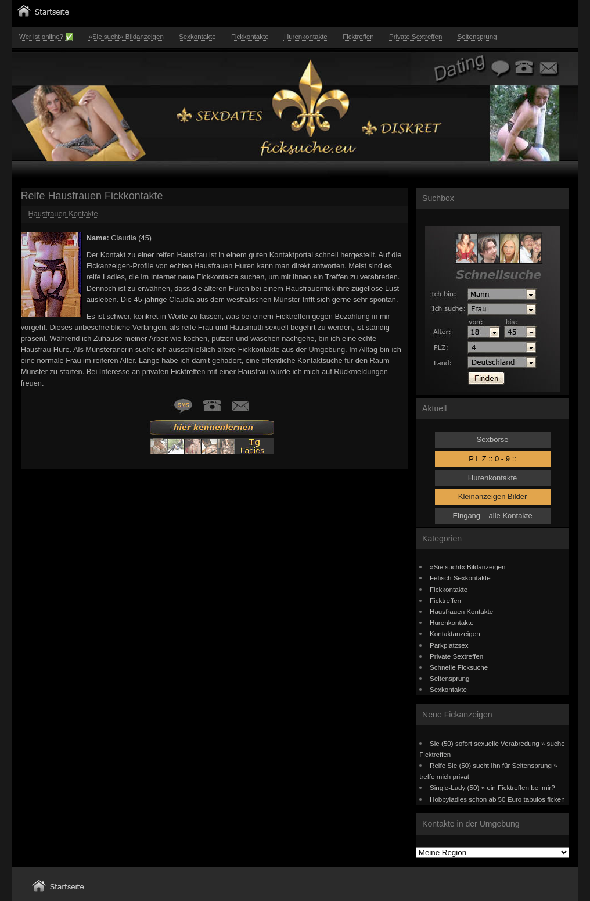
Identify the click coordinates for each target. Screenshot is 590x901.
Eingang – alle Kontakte (492, 515)
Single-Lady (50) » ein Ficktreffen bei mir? (492, 787)
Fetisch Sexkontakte (460, 577)
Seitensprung (477, 36)
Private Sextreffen (415, 36)
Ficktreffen (358, 36)
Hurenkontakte (306, 36)
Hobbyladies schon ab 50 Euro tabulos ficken (497, 799)
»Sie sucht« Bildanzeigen (125, 36)
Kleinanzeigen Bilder (492, 496)
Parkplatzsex (449, 645)
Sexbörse (493, 439)
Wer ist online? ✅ (46, 36)
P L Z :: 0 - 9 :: (492, 458)
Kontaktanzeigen (455, 633)
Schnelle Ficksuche (459, 667)
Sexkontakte (197, 36)
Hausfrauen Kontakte (63, 213)
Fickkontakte (250, 36)
